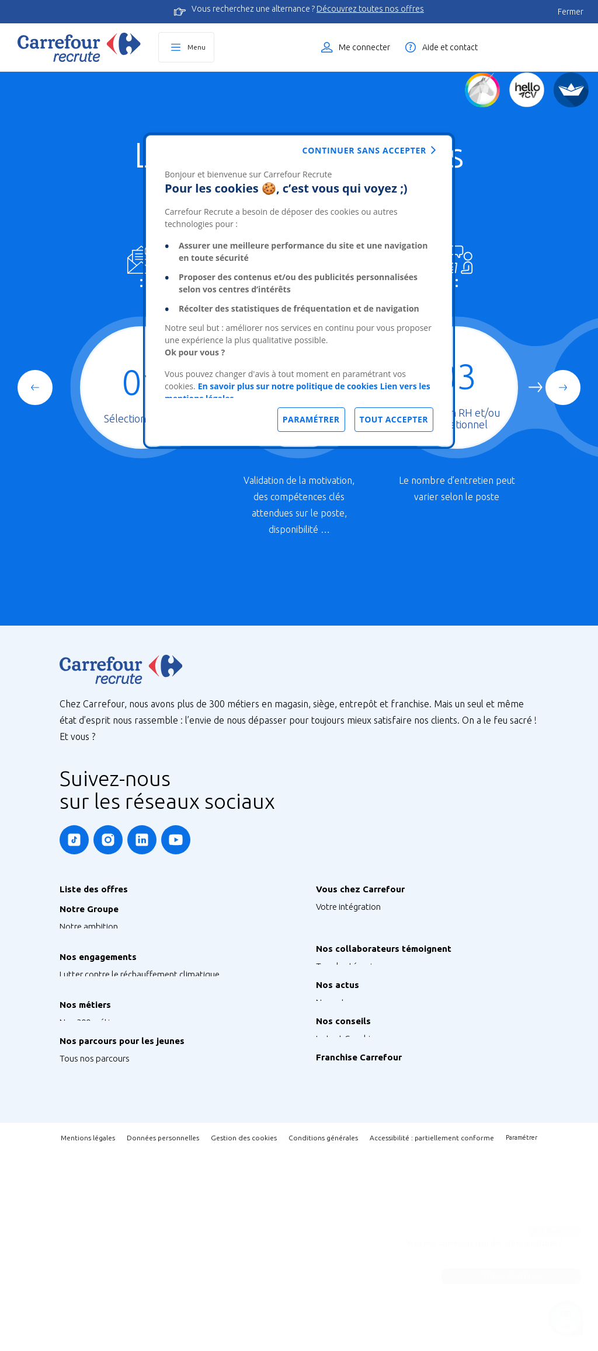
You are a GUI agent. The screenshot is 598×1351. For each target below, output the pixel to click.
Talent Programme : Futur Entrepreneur (134, 1263)
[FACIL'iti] (571, 89)
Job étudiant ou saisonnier (110, 1280)
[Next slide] (562, 387)
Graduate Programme (101, 1228)
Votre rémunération (353, 924)
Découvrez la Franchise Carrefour (378, 1215)
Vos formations (345, 942)
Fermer (570, 11)
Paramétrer (521, 1335)
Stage (70, 1210)
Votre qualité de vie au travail (371, 994)
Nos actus (335, 1096)
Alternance (81, 1193)
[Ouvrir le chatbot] (566, 1319)
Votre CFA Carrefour (353, 959)
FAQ (324, 1173)
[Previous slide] (35, 387)
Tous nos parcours (95, 1175)
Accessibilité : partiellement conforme (432, 1336)
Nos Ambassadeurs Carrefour (372, 1054)
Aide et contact (450, 47)
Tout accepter (394, 419)
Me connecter (364, 47)
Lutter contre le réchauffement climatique (140, 1021)
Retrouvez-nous (346, 1113)
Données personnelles (163, 1336)
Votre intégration (348, 907)
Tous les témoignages (357, 1036)
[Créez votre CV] (526, 89)
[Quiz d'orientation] (482, 89)
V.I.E (67, 1245)
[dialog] (299, 290)
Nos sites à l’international (108, 979)
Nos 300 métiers (90, 1115)
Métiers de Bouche (95, 1133)
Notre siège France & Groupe (114, 961)
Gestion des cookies (244, 1336)
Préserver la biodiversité (105, 1038)
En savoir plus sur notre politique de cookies (288, 386)
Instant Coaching (348, 1155)
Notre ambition (89, 926)
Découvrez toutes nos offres (370, 8)
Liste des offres (542, 47)
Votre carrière (341, 977)
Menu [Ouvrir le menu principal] (196, 47)
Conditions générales (323, 1336)
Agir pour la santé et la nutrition (120, 1073)
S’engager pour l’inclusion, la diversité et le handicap (158, 1056)
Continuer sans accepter (364, 150)
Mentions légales (88, 1336)
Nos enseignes (87, 944)
